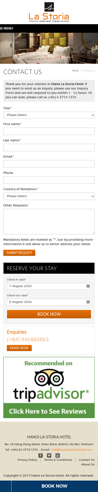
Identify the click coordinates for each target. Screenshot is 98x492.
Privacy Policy (27, 458)
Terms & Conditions (58, 458)
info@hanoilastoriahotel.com (72, 448)
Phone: (8, 173)
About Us (87, 463)
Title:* (7, 108)
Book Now (54, 486)
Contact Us (86, 458)
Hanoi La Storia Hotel (67, 84)
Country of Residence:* (20, 189)
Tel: (7, 448)
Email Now (19, 348)
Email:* (8, 156)
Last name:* (12, 140)
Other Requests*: (16, 205)
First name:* (12, 124)
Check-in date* (16, 279)
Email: (45, 448)
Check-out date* (17, 295)
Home (75, 70)
